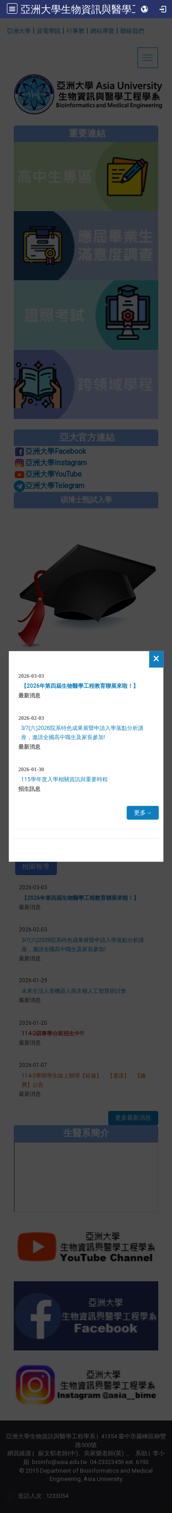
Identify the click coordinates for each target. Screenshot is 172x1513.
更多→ (143, 812)
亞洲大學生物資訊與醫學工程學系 (96, 9)
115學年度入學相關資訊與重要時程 (64, 779)
